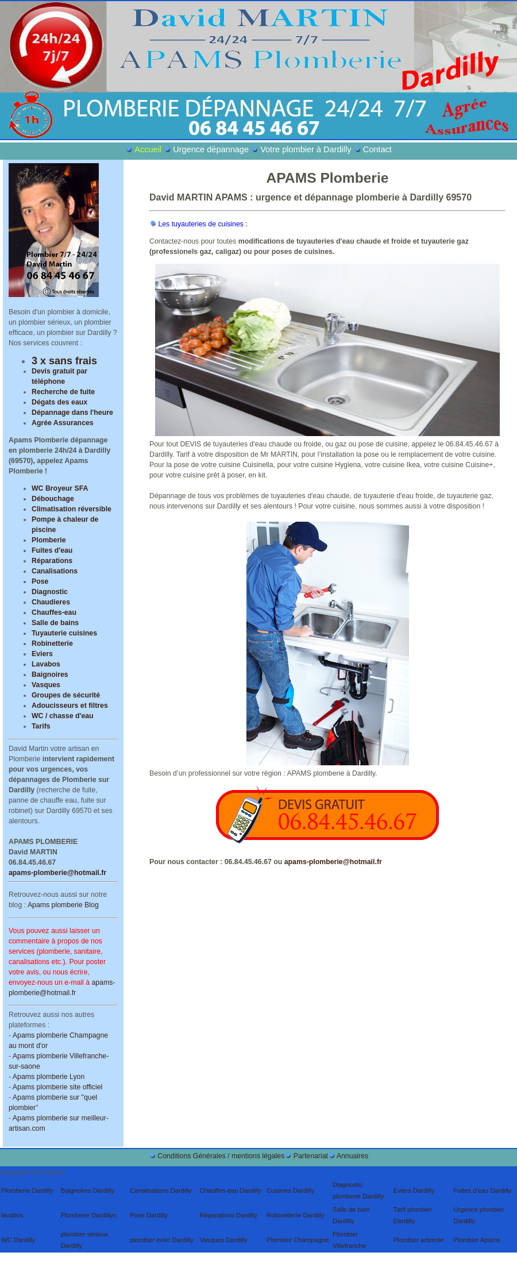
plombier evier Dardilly (162, 1239)
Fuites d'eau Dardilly (483, 1190)
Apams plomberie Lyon (48, 1077)
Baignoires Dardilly (87, 1190)
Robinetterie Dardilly (296, 1215)
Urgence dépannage (211, 149)
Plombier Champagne (298, 1239)
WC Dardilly (19, 1239)
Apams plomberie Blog (63, 905)
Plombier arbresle (418, 1239)
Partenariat (311, 1156)
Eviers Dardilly (414, 1190)
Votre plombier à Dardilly (307, 149)
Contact (377, 149)
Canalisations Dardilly (161, 1190)
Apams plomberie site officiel (58, 1087)
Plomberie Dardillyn (89, 1215)
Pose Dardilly (149, 1215)
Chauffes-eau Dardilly (230, 1190)
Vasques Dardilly (223, 1239)
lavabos (12, 1215)
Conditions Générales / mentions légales (220, 1156)
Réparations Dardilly (228, 1215)
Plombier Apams (476, 1239)
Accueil (149, 149)
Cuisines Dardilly (291, 1190)
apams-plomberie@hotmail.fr (57, 873)
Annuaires (352, 1156)
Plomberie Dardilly (27, 1190)
